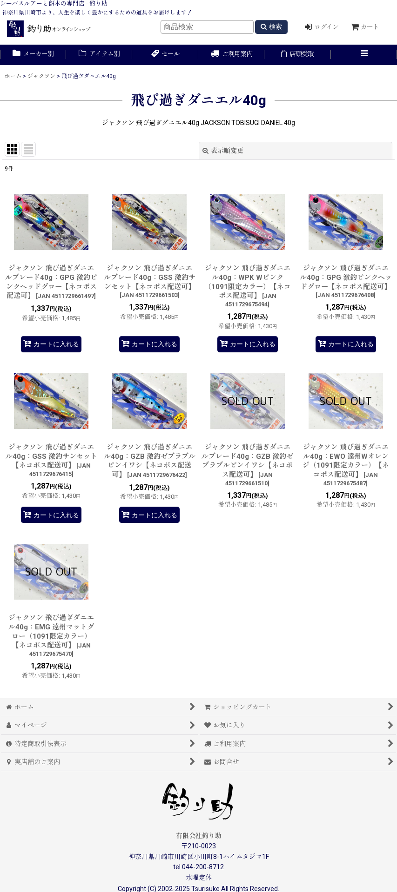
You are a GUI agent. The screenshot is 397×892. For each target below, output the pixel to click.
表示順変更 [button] (222, 150)
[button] (364, 55)
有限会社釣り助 (199, 835)
